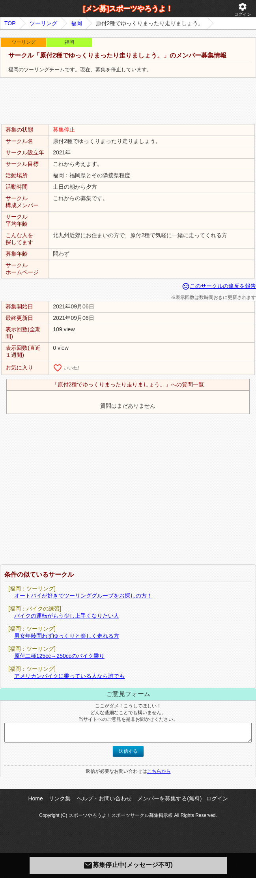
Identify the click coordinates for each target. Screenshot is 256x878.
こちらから (159, 771)
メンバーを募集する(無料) (169, 798)
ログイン (242, 9)
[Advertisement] (128, 101)
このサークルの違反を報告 (219, 286)
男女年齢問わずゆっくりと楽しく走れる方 (66, 636)
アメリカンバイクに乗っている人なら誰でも (69, 676)
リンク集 (60, 798)
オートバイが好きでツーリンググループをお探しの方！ (83, 595)
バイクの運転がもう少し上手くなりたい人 (66, 616)
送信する (128, 751)
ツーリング (43, 23)
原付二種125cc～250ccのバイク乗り (59, 656)
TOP (10, 23)
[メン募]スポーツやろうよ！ (128, 9)
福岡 (76, 23)
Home (35, 798)
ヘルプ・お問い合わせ (104, 798)
